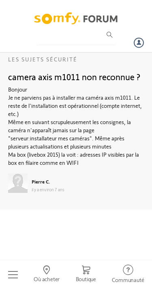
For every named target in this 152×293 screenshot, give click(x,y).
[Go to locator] (46, 274)
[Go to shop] (86, 274)
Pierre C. (41, 181)
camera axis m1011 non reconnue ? (74, 76)
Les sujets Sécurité (42, 59)
